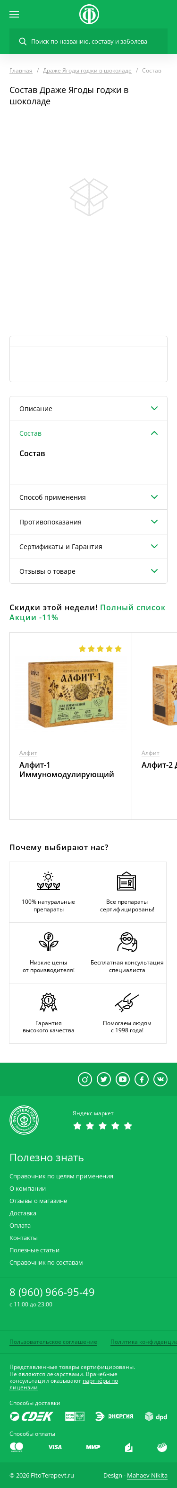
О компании (27, 1189)
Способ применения (52, 497)
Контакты (23, 1238)
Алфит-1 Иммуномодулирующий (66, 770)
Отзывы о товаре (47, 571)
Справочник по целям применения (61, 1176)
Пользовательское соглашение (53, 1342)
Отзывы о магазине (38, 1201)
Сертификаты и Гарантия (60, 546)
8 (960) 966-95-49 (52, 1291)
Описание (35, 408)
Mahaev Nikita (147, 1475)
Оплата (20, 1226)
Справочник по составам (46, 1262)
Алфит (28, 753)
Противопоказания (50, 521)
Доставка (22, 1213)
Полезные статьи (34, 1250)
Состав (30, 433)
